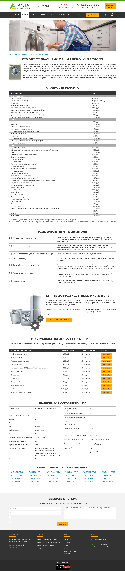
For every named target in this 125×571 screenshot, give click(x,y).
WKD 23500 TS (46, 54)
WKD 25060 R (90, 481)
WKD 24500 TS (108, 478)
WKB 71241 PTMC (35, 475)
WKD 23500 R (90, 475)
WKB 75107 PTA (71, 475)
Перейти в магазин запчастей (59, 319)
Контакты (79, 14)
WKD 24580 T (71, 481)
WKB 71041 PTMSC (108, 472)
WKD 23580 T (53, 478)
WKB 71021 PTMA (53, 472)
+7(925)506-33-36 (90, 5)
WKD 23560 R (17, 478)
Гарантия (40, 548)
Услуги (25, 14)
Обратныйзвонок (110, 6)
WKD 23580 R (35, 478)
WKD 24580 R (53, 481)
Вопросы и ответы (64, 14)
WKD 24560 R (17, 481)
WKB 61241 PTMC (17, 472)
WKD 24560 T (35, 481)
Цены (42, 14)
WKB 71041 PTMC (89, 472)
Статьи (50, 14)
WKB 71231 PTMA (17, 475)
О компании (14, 14)
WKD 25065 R (108, 481)
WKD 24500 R (71, 478)
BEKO (38, 54)
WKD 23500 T (108, 475)
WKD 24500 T (90, 478)
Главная (12, 54)
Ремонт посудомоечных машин (48, 542)
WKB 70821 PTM (35, 472)
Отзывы (34, 14)
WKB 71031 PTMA (71, 472)
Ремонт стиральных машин (25, 54)
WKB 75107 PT (53, 475)
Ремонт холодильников (45, 545)
